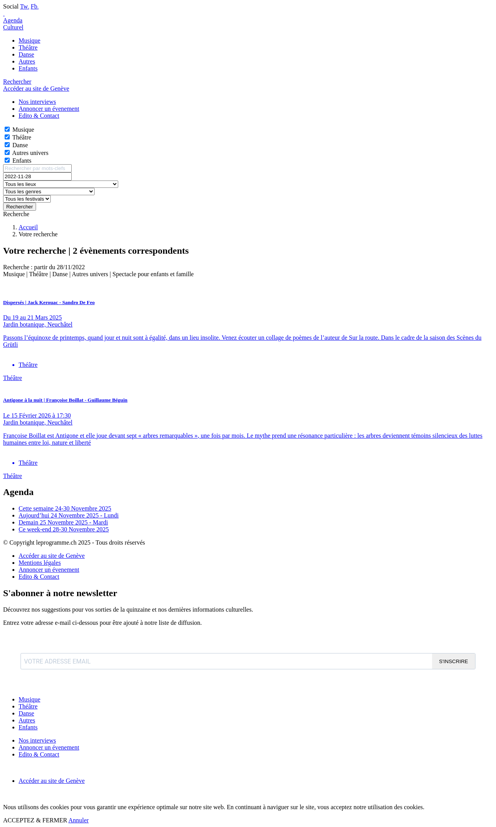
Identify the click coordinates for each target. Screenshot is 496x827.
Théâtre (28, 47)
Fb (34, 6)
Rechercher (19, 207)
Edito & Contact (39, 576)
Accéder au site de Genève (36, 88)
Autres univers (30, 153)
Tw (24, 6)
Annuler (78, 820)
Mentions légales (40, 562)
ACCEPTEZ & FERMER (35, 820)
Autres (27, 61)
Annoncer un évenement (49, 569)
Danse (26, 54)
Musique (29, 40)
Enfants (28, 68)
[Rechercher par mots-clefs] (37, 168)
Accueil (28, 227)
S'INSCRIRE (453, 661)
